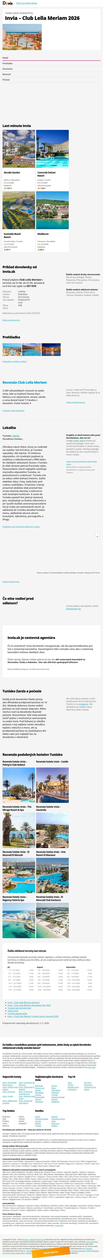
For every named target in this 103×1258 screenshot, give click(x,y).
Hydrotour (88, 1085)
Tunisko (38, 1095)
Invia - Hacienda (9, 1092)
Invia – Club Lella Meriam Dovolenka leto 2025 (29, 1005)
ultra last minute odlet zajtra (14, 1253)
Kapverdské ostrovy (39, 1098)
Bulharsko (39, 1086)
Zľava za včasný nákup (26, 3)
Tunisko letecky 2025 (17, 1013)
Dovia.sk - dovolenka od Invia (33, 1239)
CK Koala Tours (90, 1087)
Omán (37, 1116)
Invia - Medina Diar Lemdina (10, 1102)
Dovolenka (8, 68)
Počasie (6, 79)
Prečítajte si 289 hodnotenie (13, 410)
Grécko (38, 1090)
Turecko (54, 1095)
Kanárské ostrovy (58, 1119)
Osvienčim (59, 1225)
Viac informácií (92, 1242)
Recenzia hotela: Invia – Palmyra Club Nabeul (15, 763)
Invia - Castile (8, 1096)
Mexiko (38, 1123)
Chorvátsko (55, 1090)
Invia (70, 1082)
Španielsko (39, 1092)
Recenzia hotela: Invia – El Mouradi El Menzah (16, 853)
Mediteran (43, 233)
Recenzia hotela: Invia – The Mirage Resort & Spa (17, 808)
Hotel (5, 57)
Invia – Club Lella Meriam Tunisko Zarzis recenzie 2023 (33, 1016)
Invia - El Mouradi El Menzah (26, 1088)
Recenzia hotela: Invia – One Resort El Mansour (50, 853)
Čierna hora (39, 1088)
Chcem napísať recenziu (75, 402)
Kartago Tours (73, 1087)
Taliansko (55, 1092)
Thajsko (38, 1126)
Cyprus (54, 1086)
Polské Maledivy (92, 1251)
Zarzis (16, 435)
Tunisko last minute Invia (19, 1008)
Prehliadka (8, 63)
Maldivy (54, 1126)
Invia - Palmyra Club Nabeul (10, 1088)
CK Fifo (70, 1085)
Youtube (89, 1248)
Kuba (53, 1121)
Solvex (86, 1089)
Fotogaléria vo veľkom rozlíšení (15, 361)
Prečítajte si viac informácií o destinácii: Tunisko (21, 527)
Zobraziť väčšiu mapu (11, 582)
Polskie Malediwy (32, 1253)
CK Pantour (72, 1089)
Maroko (54, 1116)
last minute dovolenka (76, 1251)
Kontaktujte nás (73, 608)
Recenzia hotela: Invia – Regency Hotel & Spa (15, 898)
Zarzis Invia (44, 669)
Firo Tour (87, 1082)
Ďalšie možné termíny (11, 320)
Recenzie (7, 74)
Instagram (83, 704)
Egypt (53, 1088)
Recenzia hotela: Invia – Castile (52, 761)
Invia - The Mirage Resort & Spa (9, 1083)
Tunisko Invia (34, 669)
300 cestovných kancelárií (68, 659)
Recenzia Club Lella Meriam (25, 382)
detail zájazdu (52, 1252)
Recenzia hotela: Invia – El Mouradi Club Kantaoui (49, 898)
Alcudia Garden (12, 172)
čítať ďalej (92, 1067)
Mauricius (55, 1123)
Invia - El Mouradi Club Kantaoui (25, 1093)
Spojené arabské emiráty (57, 1098)
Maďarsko (55, 1101)
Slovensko (39, 1101)
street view (78, 440)
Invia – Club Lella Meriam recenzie (23, 1002)
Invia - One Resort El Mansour (27, 1083)
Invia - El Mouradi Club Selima (25, 1102)
